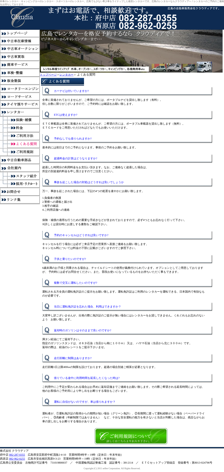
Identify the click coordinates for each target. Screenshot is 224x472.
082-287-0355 (17, 454)
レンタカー (67, 74)
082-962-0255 (17, 458)
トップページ (48, 74)
